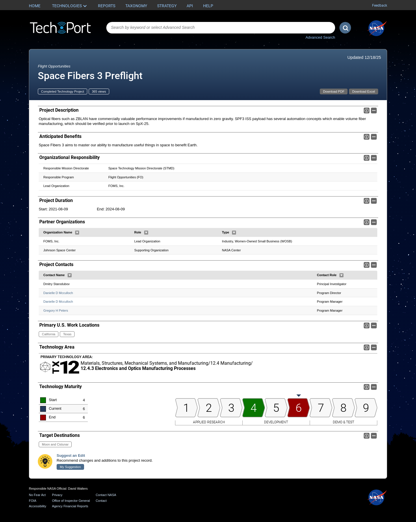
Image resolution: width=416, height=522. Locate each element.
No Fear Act (37, 495)
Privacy (57, 495)
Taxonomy (136, 5)
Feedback (379, 5)
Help (208, 5)
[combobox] (220, 27)
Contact (101, 500)
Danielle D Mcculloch (58, 293)
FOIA (32, 500)
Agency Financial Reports (70, 506)
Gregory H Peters (55, 310)
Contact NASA (106, 495)
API (190, 5)
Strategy (167, 5)
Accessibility (37, 506)
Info (366, 110)
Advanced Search (320, 37)
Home (34, 5)
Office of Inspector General (71, 500)
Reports (106, 5)
